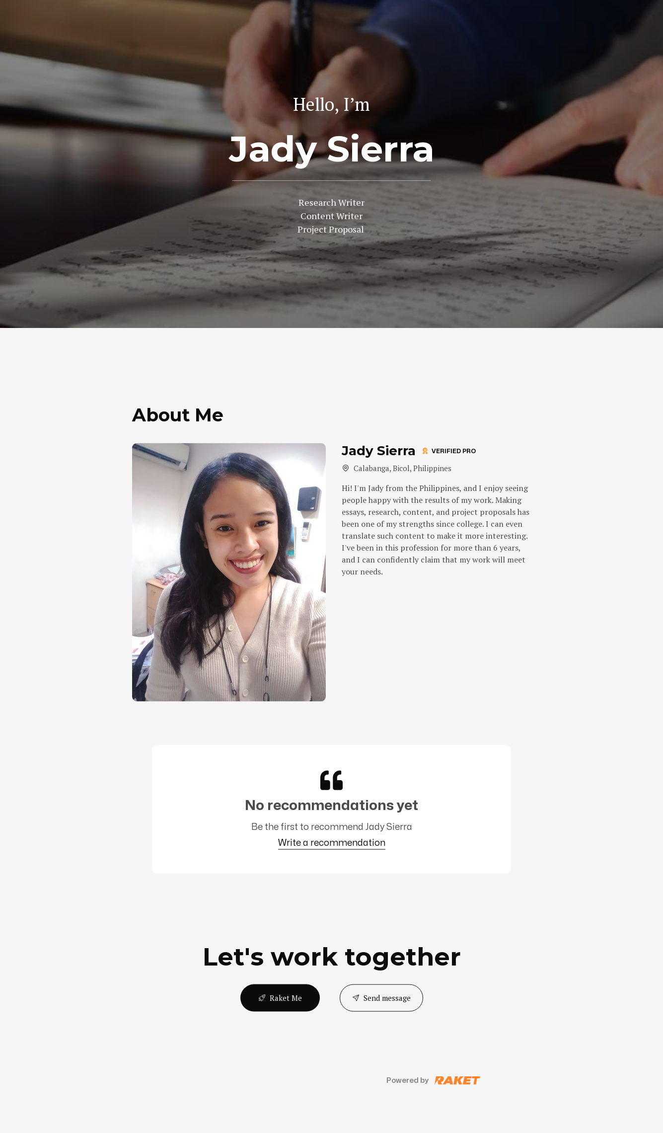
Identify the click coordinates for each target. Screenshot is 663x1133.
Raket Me (280, 998)
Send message (381, 998)
